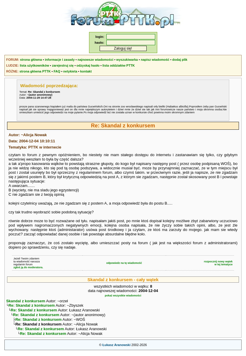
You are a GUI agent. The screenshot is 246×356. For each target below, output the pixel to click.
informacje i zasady (60, 59)
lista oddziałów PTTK (119, 65)
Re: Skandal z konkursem (32, 306)
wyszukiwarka (127, 59)
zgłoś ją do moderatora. (28, 267)
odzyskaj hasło (87, 65)
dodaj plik (179, 59)
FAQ (56, 71)
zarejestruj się (62, 65)
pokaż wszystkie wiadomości (123, 295)
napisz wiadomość (155, 59)
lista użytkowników (34, 65)
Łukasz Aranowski (116, 349)
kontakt (86, 71)
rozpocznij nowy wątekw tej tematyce (218, 263)
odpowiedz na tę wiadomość (124, 262)
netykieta (70, 71)
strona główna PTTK (35, 71)
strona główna (31, 59)
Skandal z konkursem (25, 301)
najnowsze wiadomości (95, 59)
